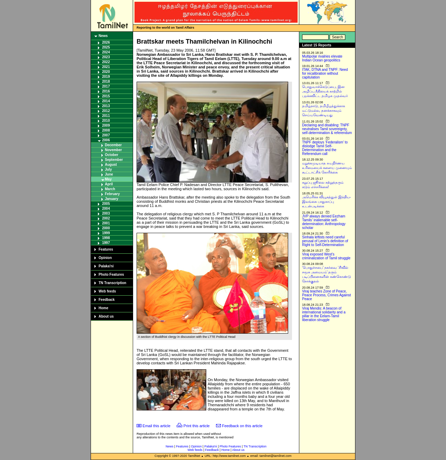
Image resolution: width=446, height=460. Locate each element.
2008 (106, 130)
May (108, 179)
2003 (106, 213)
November (113, 150)
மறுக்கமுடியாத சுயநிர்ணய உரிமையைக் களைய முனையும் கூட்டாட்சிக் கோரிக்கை (327, 167)
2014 (106, 101)
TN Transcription (112, 283)
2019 (106, 77)
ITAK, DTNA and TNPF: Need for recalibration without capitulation (325, 73)
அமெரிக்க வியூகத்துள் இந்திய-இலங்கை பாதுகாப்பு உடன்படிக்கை (326, 201)
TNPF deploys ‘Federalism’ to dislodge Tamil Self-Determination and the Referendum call (325, 148)
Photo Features (111, 274)
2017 (106, 86)
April (109, 184)
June (109, 174)
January (111, 199)
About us (106, 316)
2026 (106, 42)
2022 (106, 62)
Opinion (105, 258)
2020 (106, 72)
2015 (106, 96)
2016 (106, 91)
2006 (106, 140)
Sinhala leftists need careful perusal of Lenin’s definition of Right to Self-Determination (325, 241)
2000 (106, 228)
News (103, 36)
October (111, 155)
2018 (106, 81)
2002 (106, 218)
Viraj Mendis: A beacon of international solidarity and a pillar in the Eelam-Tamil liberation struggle (324, 314)
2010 (106, 121)
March (110, 189)
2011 (106, 116)
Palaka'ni (106, 266)
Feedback (107, 300)
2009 (106, 125)
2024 (106, 52)
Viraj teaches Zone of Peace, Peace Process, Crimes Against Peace (326, 295)
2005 (106, 204)
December (113, 145)
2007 (106, 135)
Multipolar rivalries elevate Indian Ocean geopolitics (322, 58)
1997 (106, 243)
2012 (106, 111)
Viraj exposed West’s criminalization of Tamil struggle (326, 256)
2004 (106, 208)
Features (106, 249)
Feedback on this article (242, 426)
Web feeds (107, 291)
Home (103, 308)
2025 (106, 47)
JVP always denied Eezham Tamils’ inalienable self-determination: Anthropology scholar (324, 222)
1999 (106, 233)
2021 (106, 67)
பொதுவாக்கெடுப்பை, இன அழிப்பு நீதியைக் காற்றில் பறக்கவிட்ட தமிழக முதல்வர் (325, 91)
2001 (106, 223)
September (114, 160)
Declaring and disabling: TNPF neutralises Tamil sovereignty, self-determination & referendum (327, 129)
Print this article (197, 426)
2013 (106, 106)
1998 (106, 238)
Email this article (156, 426)
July (108, 169)
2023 (106, 57)
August (111, 164)
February (112, 194)
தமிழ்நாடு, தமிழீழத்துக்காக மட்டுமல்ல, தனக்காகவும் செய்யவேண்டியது (323, 110)
